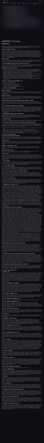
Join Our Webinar (5, 0)
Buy (40, 0)
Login (41, 2)
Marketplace (35, 3)
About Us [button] (30, 3)
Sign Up (39, 3)
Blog (27, 3)
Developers (19, 3)
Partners (23, 3)
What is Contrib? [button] (13, 3)
